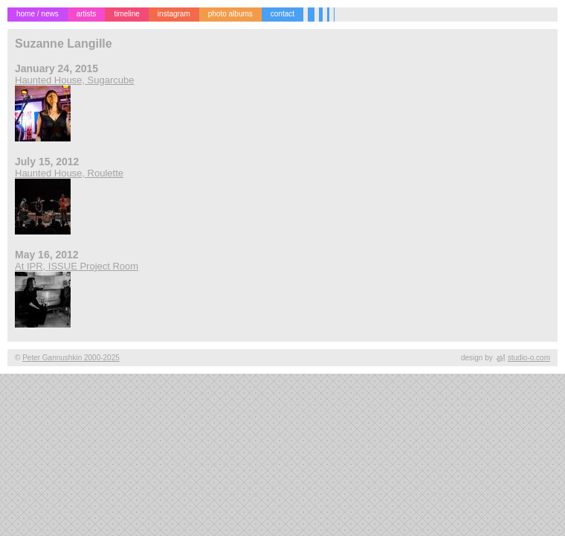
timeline (126, 14)
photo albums (230, 14)
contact (282, 14)
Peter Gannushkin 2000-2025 (71, 358)
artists (87, 14)
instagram (174, 14)
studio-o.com (529, 358)
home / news (37, 14)
